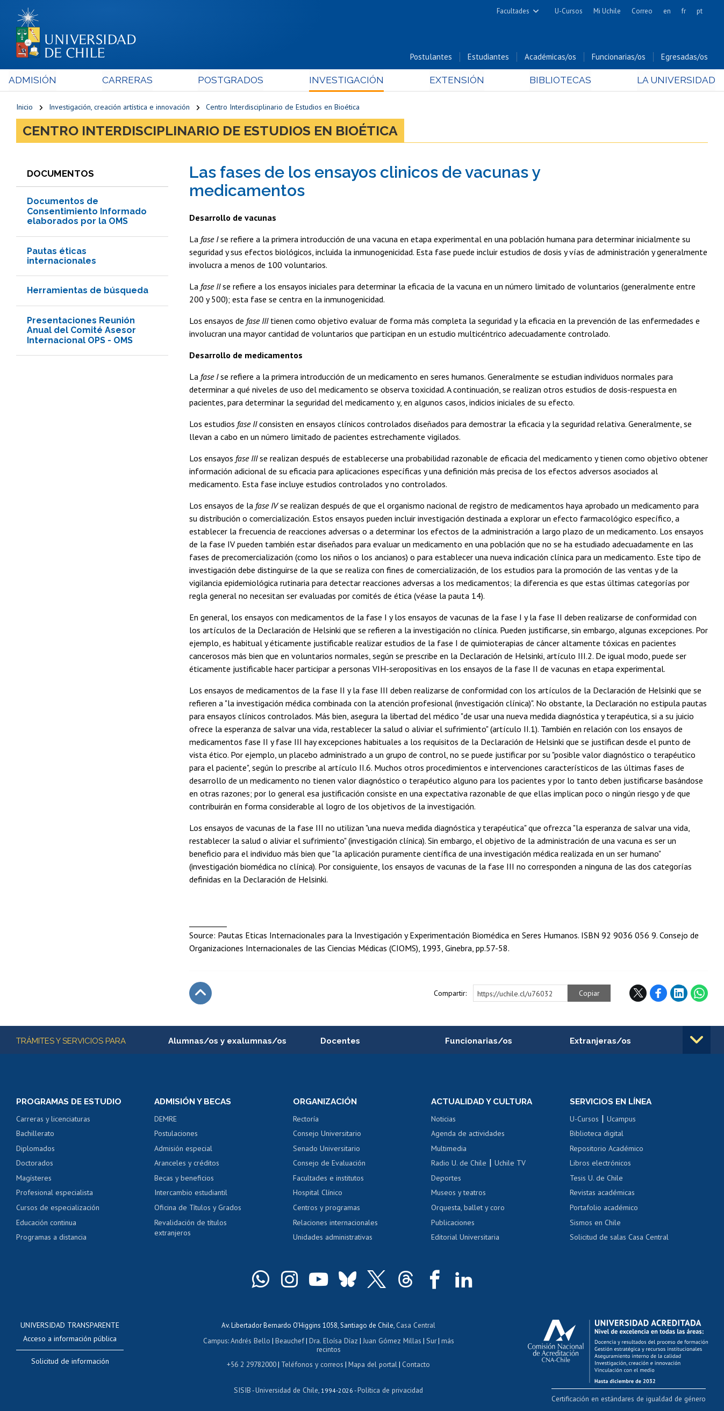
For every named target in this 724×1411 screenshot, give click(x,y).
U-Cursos (569, 11)
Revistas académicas (602, 1194)
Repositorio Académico (606, 1150)
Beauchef (278, 1341)
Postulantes (431, 58)
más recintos (445, 1341)
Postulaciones (176, 1135)
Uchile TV (510, 1165)
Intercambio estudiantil (190, 1194)
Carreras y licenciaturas (53, 1120)
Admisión (40, 81)
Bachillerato (35, 1135)
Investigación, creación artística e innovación (119, 108)
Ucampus (621, 1120)
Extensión (453, 81)
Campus (204, 1341)
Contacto (414, 1356)
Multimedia (449, 1150)
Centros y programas (326, 1209)
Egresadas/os (684, 58)
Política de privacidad (388, 1381)
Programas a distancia (51, 1239)
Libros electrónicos (600, 1165)
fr (684, 11)
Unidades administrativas (332, 1239)
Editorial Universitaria (465, 1239)
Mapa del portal (372, 1356)
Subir (200, 994)
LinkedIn (679, 995)
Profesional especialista (54, 1194)
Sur (416, 1341)
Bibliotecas (554, 81)
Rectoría (306, 1120)
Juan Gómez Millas (377, 1341)
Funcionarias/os (619, 58)
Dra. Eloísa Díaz (321, 1341)
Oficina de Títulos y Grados (197, 1209)
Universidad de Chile (286, 1381)
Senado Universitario (326, 1150)
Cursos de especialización (57, 1209)
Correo (642, 11)
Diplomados (35, 1150)
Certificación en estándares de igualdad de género (632, 1399)
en (667, 11)
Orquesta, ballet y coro (468, 1209)
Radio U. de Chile (458, 1165)
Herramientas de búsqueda (87, 292)
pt (700, 11)
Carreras (131, 81)
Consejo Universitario (327, 1135)
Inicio (24, 108)
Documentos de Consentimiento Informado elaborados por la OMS (87, 213)
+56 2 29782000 (253, 1356)
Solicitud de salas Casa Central (619, 1239)
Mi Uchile (607, 11)
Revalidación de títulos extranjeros (190, 1229)
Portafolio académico (604, 1209)
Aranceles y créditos (186, 1165)
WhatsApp (699, 994)
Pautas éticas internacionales (61, 257)
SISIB (244, 1381)
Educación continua (46, 1224)
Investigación (345, 81)
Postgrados (232, 81)
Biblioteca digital (596, 1135)
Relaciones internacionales (335, 1224)
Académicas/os (550, 58)
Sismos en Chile (595, 1224)
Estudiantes (488, 58)
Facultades (513, 11)
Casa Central (416, 1326)
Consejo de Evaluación (329, 1165)
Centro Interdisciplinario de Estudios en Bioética (283, 108)
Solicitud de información (70, 1362)
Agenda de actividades (468, 1135)
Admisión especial (183, 1150)
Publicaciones (453, 1224)
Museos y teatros (458, 1194)
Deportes (446, 1179)
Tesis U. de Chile (596, 1179)
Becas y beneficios (184, 1179)
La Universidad (668, 81)
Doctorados (34, 1165)
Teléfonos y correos (312, 1356)
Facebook (658, 995)
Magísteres (34, 1179)
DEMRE (165, 1120)
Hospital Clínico (317, 1194)
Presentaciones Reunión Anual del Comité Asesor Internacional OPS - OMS (81, 331)
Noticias (443, 1120)
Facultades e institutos (328, 1179)
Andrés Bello (239, 1341)
